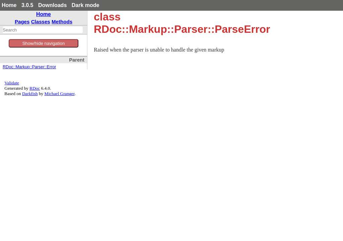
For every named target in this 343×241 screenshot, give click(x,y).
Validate (11, 82)
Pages (22, 21)
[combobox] (43, 29)
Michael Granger (60, 93)
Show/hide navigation (43, 43)
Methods (62, 21)
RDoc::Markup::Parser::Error (29, 67)
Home (9, 5)
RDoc (34, 88)
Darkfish (30, 93)
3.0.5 (27, 5)
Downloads (52, 5)
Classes (40, 21)
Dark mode (85, 5)
